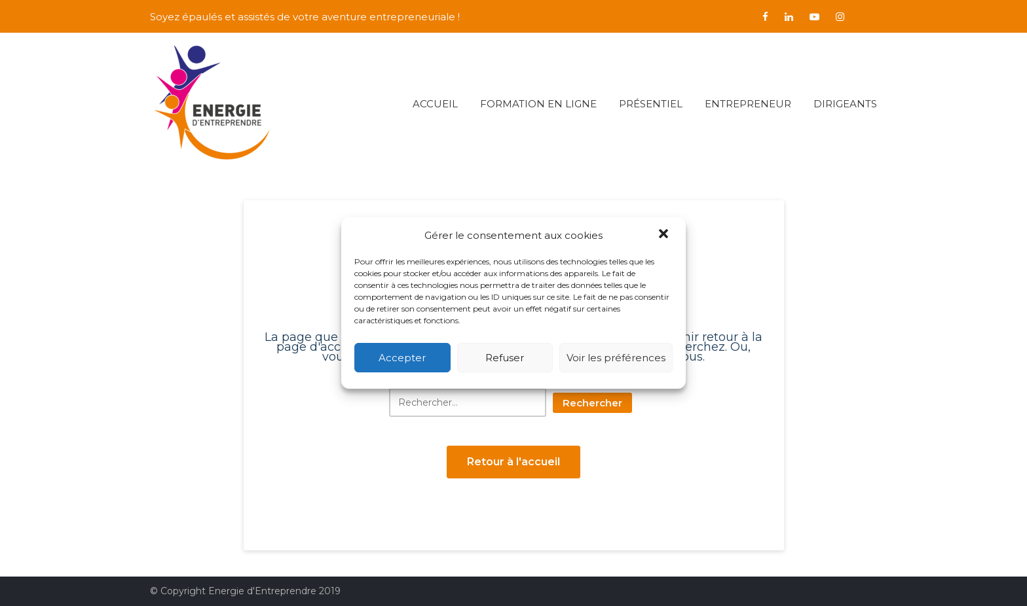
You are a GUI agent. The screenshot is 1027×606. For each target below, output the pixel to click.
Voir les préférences (616, 357)
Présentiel (650, 104)
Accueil (435, 104)
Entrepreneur (748, 104)
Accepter (402, 357)
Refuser (504, 357)
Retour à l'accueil (513, 461)
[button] (665, 235)
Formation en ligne (538, 104)
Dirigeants (845, 104)
